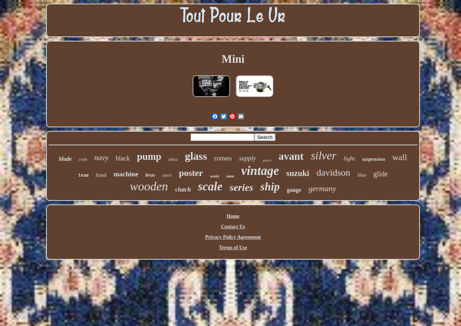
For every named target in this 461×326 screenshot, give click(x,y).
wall (399, 157)
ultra (173, 159)
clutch (183, 189)
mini (230, 176)
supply (247, 158)
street (167, 175)
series (241, 187)
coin (83, 159)
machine (125, 174)
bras (150, 175)
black (123, 158)
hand (101, 175)
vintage (260, 171)
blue (362, 175)
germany (322, 188)
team (83, 175)
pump (149, 156)
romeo (223, 158)
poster (191, 173)
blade (65, 159)
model (214, 176)
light (349, 158)
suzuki (297, 173)
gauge (294, 190)
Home (233, 216)
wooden (149, 186)
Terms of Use (233, 247)
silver (323, 155)
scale (210, 186)
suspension (373, 159)
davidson (333, 172)
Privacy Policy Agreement (233, 237)
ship (269, 186)
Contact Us (233, 226)
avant (291, 156)
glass (196, 156)
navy (101, 157)
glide (380, 174)
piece (267, 160)
